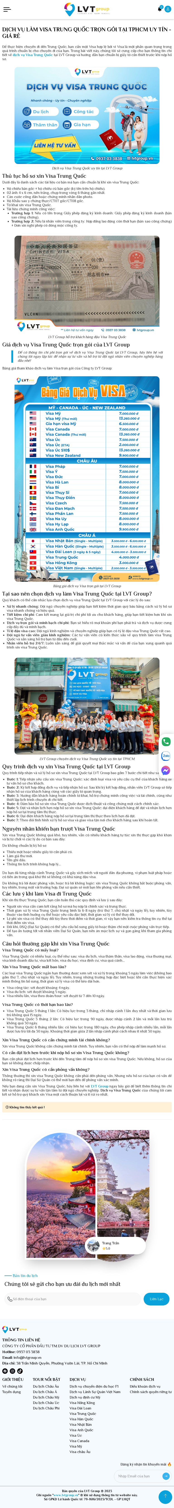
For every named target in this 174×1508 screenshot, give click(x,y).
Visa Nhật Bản (81, 1425)
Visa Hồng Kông (82, 1403)
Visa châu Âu (80, 1452)
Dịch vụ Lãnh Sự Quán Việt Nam (95, 1392)
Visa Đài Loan (80, 1408)
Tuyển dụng (11, 1392)
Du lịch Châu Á (45, 1392)
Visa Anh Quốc (81, 1430)
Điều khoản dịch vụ (145, 1386)
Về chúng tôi (12, 1386)
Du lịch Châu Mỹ (46, 1397)
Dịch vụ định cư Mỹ (85, 1397)
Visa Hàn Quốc (81, 1419)
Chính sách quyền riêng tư (151, 1392)
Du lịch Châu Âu (46, 1386)
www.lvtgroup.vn (65, 1495)
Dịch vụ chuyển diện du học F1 (94, 1386)
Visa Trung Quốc (83, 1414)
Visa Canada (79, 1441)
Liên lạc (156, 1299)
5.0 (106, 1248)
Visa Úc (76, 1436)
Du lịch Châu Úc (46, 1403)
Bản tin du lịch (25, 1275)
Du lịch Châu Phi (46, 1408)
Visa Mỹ (76, 1446)
